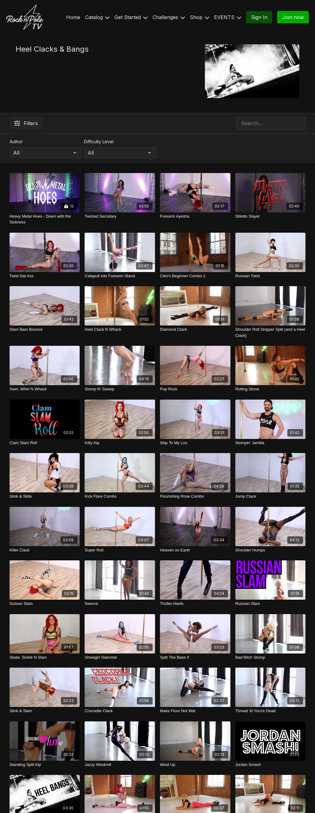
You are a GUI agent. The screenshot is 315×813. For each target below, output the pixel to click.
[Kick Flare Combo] (120, 496)
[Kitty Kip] (120, 443)
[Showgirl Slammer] (120, 657)
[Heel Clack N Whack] (120, 329)
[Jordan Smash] (270, 765)
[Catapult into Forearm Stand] (120, 276)
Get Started (131, 17)
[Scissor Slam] (45, 604)
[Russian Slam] (270, 604)
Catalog (97, 17)
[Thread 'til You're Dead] (270, 711)
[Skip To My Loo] (195, 443)
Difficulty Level (99, 141)
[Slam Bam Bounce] (45, 329)
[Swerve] (120, 604)
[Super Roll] (120, 550)
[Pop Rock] (195, 389)
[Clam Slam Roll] (45, 443)
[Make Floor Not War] (195, 711)
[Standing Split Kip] (45, 765)
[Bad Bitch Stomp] (270, 657)
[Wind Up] (195, 765)
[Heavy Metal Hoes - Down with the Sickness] (45, 219)
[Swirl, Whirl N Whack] (45, 389)
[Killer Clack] (45, 550)
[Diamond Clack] (195, 329)
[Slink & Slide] (45, 496)
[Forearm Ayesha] (195, 216)
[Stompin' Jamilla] (270, 443)
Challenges (169, 17)
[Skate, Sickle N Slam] (45, 657)
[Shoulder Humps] (270, 550)
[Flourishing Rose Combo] (195, 496)
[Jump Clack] (270, 496)
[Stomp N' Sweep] (120, 389)
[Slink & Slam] (45, 711)
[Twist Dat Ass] (45, 276)
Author (16, 141)
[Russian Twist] (270, 276)
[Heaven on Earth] (195, 550)
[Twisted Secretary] (120, 216)
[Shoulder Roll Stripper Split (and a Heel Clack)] (270, 332)
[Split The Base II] (195, 657)
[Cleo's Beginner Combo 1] (195, 276)
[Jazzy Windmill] (120, 765)
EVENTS (227, 17)
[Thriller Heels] (195, 604)
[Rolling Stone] (270, 389)
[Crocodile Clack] (120, 711)
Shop (199, 17)
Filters (26, 123)
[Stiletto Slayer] (270, 216)
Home (73, 17)
